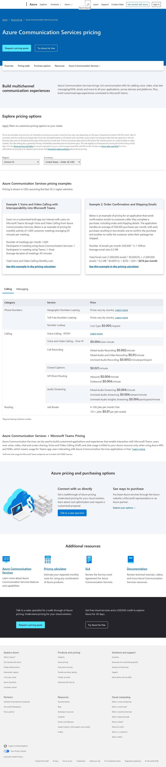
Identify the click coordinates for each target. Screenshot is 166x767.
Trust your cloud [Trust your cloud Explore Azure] (10, 677)
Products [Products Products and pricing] (61, 657)
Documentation (137, 569)
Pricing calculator (55, 569)
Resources (59, 65)
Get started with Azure (138, 4)
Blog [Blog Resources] (59, 707)
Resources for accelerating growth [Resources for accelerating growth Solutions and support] (125, 662)
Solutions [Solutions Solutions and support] (115, 657)
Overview (9, 65)
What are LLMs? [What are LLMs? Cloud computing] (118, 727)
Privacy (55, 761)
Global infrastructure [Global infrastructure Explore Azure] (12, 667)
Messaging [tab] (22, 288)
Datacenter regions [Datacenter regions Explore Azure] (11, 672)
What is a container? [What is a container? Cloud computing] (120, 732)
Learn (95, 4)
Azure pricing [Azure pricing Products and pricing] (63, 662)
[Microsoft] (13, 4)
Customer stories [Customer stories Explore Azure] (10, 687)
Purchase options (42, 65)
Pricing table (24, 65)
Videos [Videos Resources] (60, 732)
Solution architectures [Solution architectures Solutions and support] (120, 667)
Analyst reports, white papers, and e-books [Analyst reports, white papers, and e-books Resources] (74, 727)
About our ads (95, 761)
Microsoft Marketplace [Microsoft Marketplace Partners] (12, 707)
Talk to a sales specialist (72, 512)
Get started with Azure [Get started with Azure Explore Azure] (12, 662)
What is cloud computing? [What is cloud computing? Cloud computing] (121, 702)
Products (53, 4)
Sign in (156, 4)
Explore (41, 4)
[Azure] (31, 4)
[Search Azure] (88, 4)
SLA (87, 569)
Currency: (48, 157)
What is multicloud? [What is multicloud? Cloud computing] (119, 707)
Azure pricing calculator (23, 146)
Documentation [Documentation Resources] (64, 702)
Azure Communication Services (83, 65)
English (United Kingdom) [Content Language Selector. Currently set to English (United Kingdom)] (18, 746)
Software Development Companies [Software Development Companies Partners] (17, 702)
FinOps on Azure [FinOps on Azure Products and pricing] (64, 677)
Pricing (80, 4)
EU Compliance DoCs (112, 761)
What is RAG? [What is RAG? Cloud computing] (117, 737)
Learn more (121, 310)
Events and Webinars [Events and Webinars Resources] (66, 722)
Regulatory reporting (133, 761)
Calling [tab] (8, 288)
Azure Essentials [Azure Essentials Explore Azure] (10, 682)
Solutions (67, 4)
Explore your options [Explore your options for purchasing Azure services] (123, 507)
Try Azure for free (46, 48)
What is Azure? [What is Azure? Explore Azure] (9, 657)
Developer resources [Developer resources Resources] (66, 712)
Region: (5, 157)
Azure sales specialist (109, 146)
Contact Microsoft (42, 761)
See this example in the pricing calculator (31, 266)
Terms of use (67, 761)
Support (105, 4)
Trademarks (80, 761)
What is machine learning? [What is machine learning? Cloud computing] (122, 712)
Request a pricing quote (16, 48)
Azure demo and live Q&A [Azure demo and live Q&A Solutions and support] (122, 677)
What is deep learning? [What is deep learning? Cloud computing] (120, 717)
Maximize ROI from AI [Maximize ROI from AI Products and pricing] (66, 682)
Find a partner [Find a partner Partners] (9, 712)
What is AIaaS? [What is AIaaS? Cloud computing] (117, 722)
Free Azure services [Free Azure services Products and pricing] (65, 667)
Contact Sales (117, 4)
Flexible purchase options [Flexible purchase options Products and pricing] (67, 672)
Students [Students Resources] (61, 717)
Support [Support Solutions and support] (115, 672)
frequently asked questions (59, 149)
